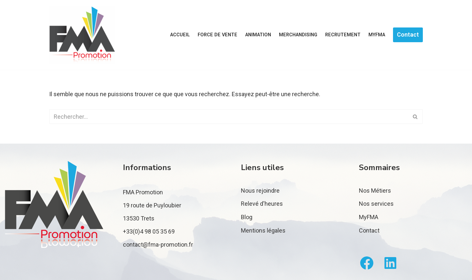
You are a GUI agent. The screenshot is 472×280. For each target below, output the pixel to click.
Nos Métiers (375, 190)
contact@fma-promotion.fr (158, 244)
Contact (408, 34)
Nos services (376, 203)
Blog (246, 217)
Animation (258, 35)
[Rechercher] (228, 116)
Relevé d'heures (262, 203)
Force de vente (217, 35)
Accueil (180, 35)
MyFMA (376, 35)
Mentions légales (263, 230)
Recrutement (343, 35)
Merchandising (298, 35)
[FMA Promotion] (82, 35)
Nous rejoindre (260, 190)
